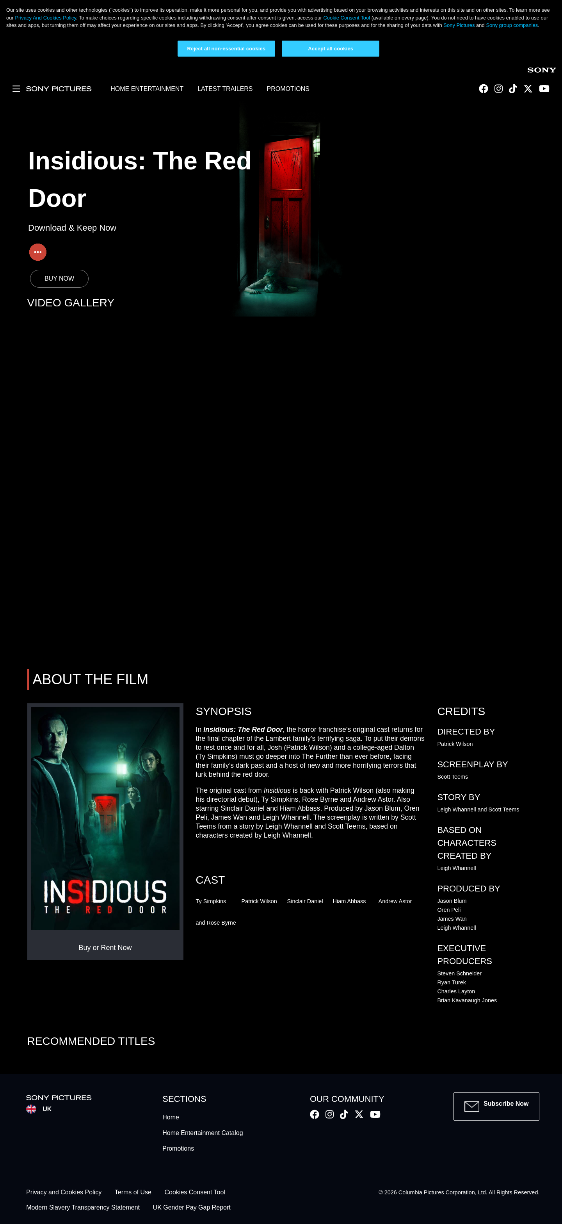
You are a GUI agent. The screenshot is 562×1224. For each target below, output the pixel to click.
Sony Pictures (459, 25)
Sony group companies (512, 25)
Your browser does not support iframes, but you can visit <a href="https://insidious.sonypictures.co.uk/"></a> (281, 491)
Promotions (178, 1148)
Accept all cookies (330, 49)
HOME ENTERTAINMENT (146, 88)
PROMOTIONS (288, 88)
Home (170, 1117)
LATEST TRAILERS (225, 88)
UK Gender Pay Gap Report (192, 1207)
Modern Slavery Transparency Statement (83, 1207)
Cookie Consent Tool (346, 18)
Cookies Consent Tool (195, 1192)
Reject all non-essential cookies (226, 49)
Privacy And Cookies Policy (45, 18)
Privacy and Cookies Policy (63, 1192)
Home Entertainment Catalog (202, 1133)
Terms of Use (133, 1192)
